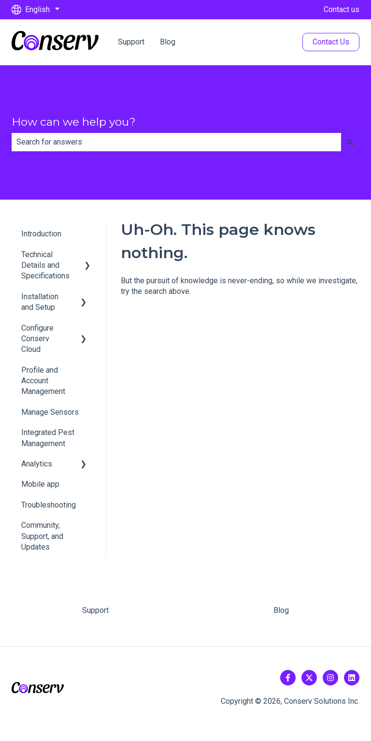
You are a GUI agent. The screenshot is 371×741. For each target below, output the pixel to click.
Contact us (341, 9)
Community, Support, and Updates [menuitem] (42, 536)
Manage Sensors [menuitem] (50, 412)
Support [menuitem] (95, 610)
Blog (167, 41)
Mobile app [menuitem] (40, 484)
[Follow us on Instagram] (330, 677)
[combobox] (176, 142)
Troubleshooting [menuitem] (48, 504)
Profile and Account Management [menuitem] (43, 380)
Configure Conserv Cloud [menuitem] (37, 338)
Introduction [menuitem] (41, 233)
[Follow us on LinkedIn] (351, 677)
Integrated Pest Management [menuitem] (47, 438)
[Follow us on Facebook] (288, 677)
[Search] (350, 142)
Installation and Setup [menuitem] (39, 302)
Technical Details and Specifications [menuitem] (45, 265)
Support (131, 41)
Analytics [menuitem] (36, 463)
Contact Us (331, 41)
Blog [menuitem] (281, 610)
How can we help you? (74, 122)
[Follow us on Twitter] (309, 677)
